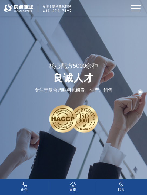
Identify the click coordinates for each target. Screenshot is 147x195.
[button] (140, 92)
